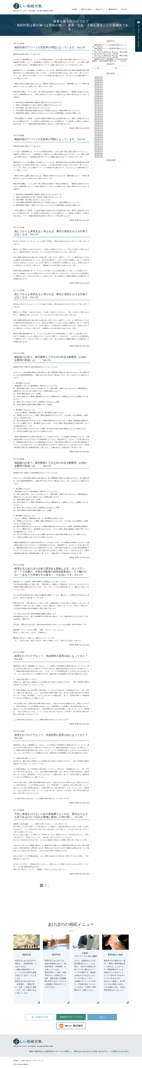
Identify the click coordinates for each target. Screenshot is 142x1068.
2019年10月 (98, 79)
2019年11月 (98, 77)
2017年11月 (98, 105)
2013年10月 (98, 146)
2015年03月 (98, 121)
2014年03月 (98, 137)
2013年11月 (98, 144)
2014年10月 (98, 130)
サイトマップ (39, 1061)
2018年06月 (98, 97)
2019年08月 (98, 82)
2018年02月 (98, 100)
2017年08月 (98, 111)
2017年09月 (98, 109)
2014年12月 (98, 127)
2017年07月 (98, 113)
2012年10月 (98, 157)
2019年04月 (98, 86)
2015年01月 (98, 125)
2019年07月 (98, 84)
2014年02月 (98, 139)
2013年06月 (98, 153)
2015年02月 (98, 123)
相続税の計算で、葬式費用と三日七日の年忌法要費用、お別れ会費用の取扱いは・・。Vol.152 (110, 60)
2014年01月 (98, 141)
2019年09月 (98, 81)
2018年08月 (98, 93)
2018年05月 (98, 98)
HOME (16, 1061)
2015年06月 (98, 116)
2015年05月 (98, 118)
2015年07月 (98, 114)
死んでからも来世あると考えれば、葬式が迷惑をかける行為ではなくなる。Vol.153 (110, 53)
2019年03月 (98, 88)
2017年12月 (98, 104)
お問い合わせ (26, 1061)
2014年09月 (98, 132)
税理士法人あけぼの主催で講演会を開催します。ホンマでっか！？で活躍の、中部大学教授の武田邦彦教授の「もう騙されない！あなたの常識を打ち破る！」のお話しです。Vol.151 (50, 571)
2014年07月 (98, 134)
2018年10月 (98, 89)
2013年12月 (98, 143)
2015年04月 (98, 120)
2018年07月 (98, 95)
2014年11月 (98, 128)
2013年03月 (98, 155)
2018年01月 (98, 102)
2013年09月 (98, 148)
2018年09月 (98, 91)
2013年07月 (98, 152)
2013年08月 (98, 150)
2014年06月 (98, 136)
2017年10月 (98, 107)
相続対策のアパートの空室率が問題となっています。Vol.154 (49, 47)
